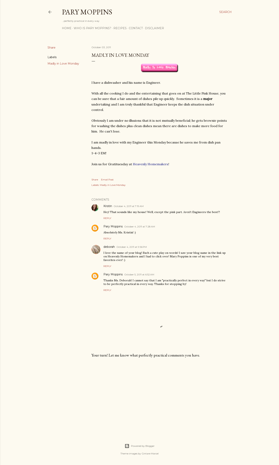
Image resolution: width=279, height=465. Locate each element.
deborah (109, 247)
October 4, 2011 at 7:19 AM (129, 206)
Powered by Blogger (140, 446)
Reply (107, 218)
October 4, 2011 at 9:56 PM (131, 246)
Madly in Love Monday (63, 63)
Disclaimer (154, 28)
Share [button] (52, 47)
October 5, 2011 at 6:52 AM (139, 274)
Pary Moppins (87, 12)
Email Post (107, 179)
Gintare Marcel (150, 453)
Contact (136, 28)
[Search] (225, 12)
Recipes (120, 28)
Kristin (107, 206)
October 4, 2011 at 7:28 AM (139, 226)
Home (66, 28)
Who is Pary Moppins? (92, 28)
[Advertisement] (159, 396)
